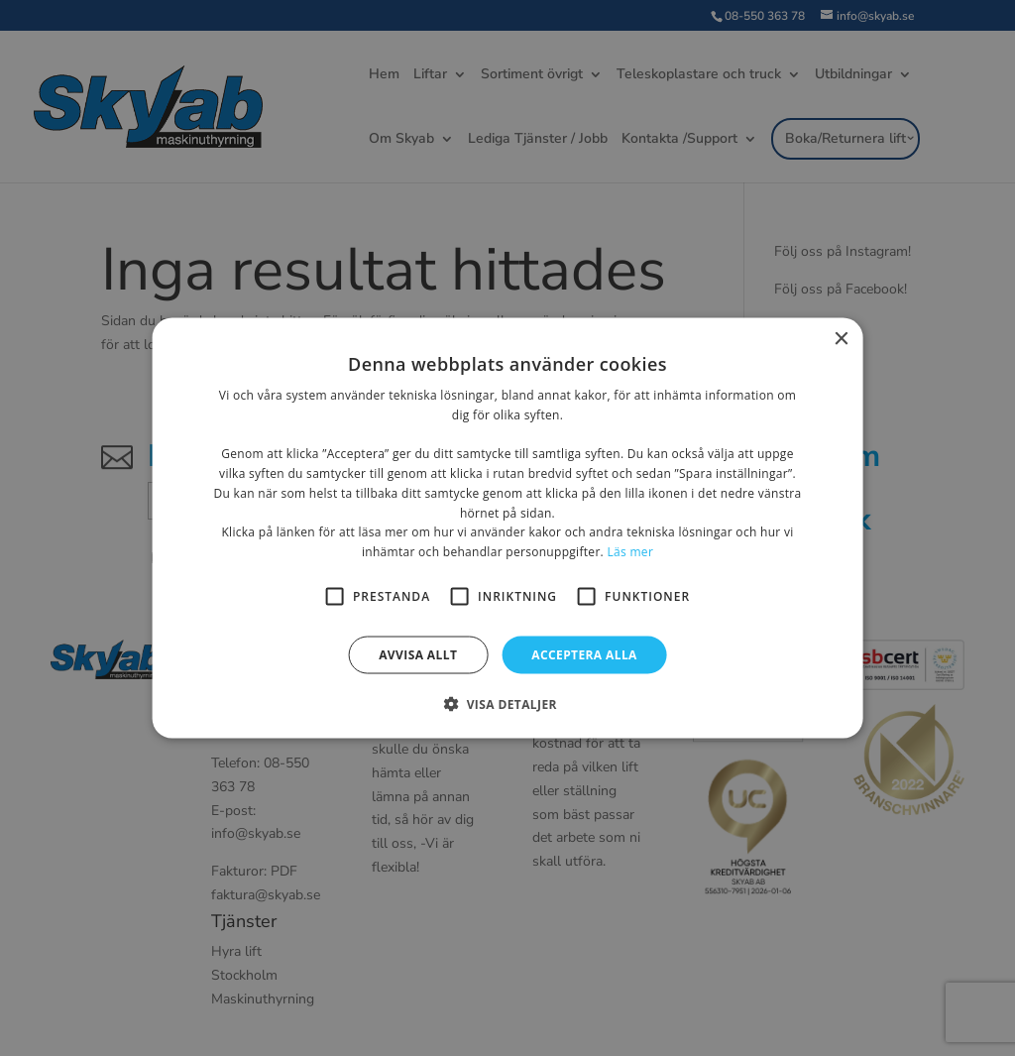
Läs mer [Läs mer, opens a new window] (630, 551)
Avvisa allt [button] (418, 654)
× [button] (840, 338)
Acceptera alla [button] (584, 654)
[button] (507, 704)
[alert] (507, 528)
